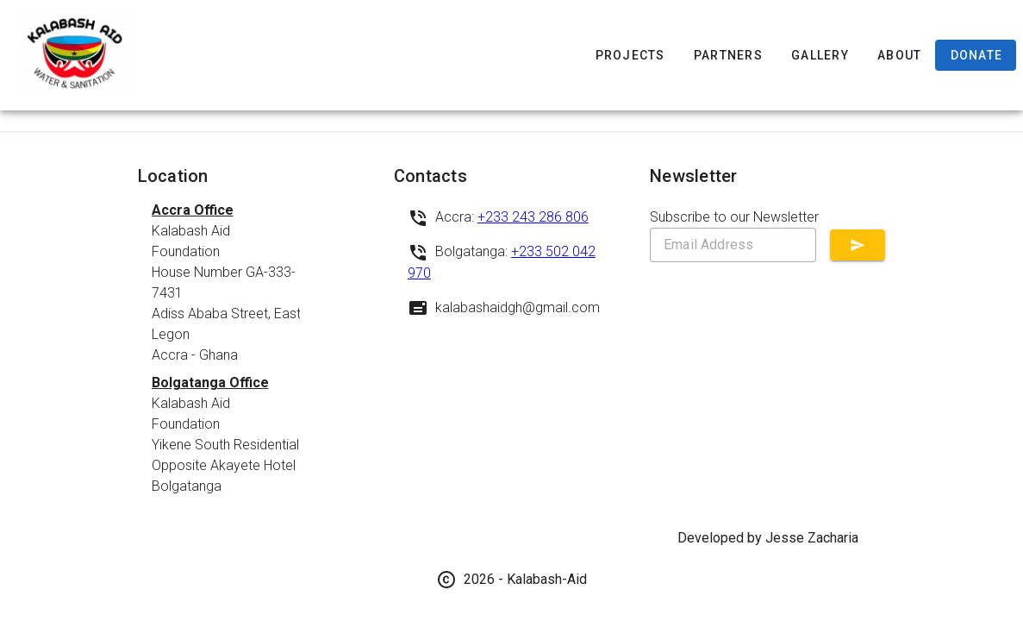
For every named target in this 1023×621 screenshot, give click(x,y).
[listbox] (255, 348)
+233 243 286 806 (533, 217)
